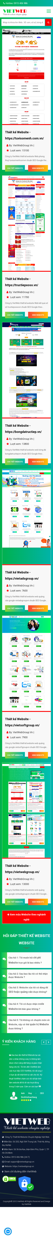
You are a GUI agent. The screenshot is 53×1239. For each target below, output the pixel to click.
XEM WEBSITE (38, 168)
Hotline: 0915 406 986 (15, 3)
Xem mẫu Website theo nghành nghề (26, 916)
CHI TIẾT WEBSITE (15, 168)
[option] (26, 1077)
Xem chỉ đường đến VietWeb (20, 1171)
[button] (26, 960)
